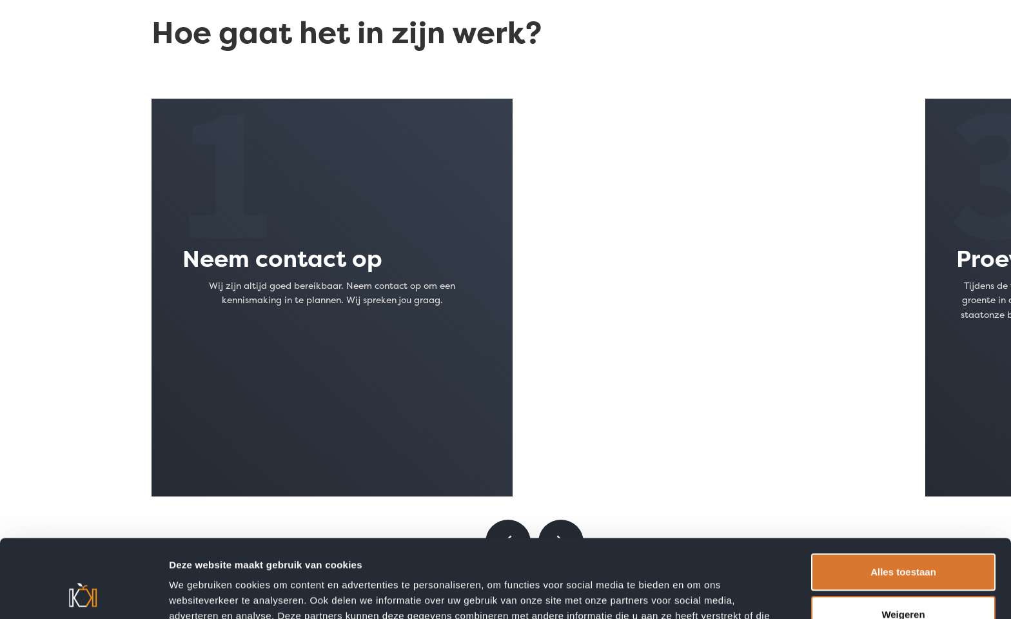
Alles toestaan (903, 498)
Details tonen (199, 592)
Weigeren (903, 540)
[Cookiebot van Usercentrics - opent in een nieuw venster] (83, 594)
